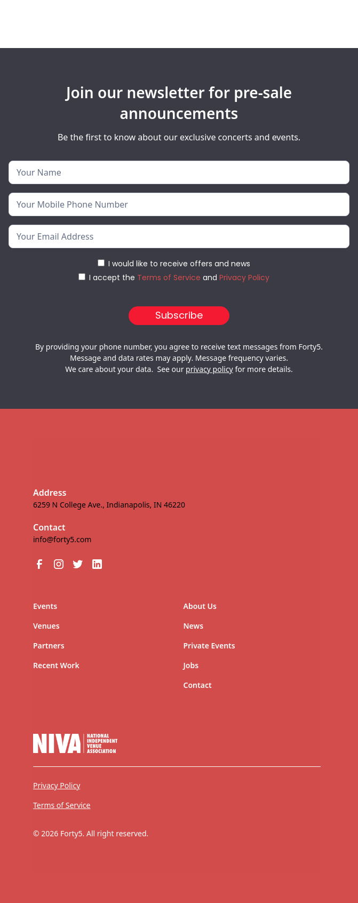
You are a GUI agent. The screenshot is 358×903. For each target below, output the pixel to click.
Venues (46, 626)
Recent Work (56, 665)
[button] (324, 20)
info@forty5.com (62, 539)
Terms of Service (169, 277)
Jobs (191, 665)
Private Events (209, 645)
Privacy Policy (244, 277)
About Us (200, 606)
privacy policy (209, 369)
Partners (49, 645)
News (194, 626)
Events (45, 606)
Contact (198, 685)
